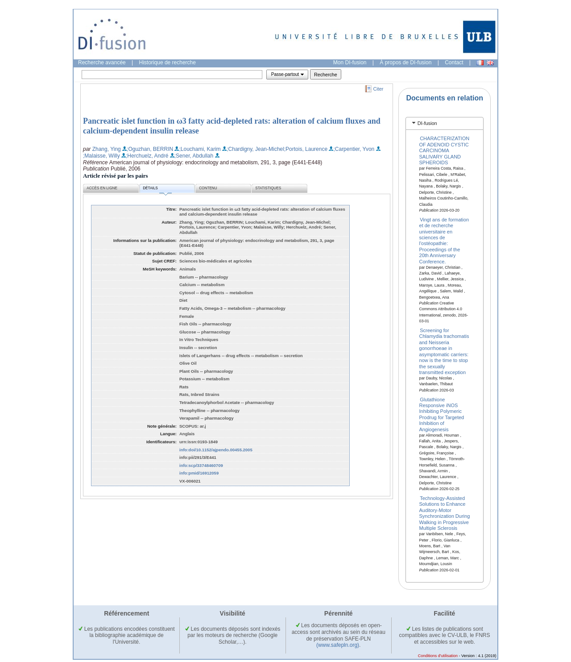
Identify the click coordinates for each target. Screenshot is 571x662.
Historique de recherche (167, 62)
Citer (378, 89)
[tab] (444, 123)
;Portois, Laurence (305, 149)
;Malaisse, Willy (101, 156)
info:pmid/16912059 (199, 472)
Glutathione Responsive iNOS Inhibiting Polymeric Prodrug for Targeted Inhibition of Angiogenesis (441, 414)
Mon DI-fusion (350, 62)
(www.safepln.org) (337, 645)
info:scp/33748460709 (201, 465)
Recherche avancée (102, 62)
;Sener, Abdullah (193, 156)
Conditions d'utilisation (438, 656)
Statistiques (268, 188)
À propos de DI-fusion (405, 62)
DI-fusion (427, 123)
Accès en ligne (102, 188)
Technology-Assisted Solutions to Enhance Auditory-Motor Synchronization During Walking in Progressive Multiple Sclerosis (444, 513)
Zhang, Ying (106, 149)
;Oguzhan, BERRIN (150, 149)
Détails (157, 189)
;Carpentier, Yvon (353, 149)
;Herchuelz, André (147, 156)
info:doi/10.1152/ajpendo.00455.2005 (215, 449)
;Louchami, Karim (199, 149)
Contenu (208, 188)
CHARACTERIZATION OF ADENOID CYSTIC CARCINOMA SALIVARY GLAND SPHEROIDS (444, 150)
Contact (454, 62)
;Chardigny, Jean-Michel (255, 149)
